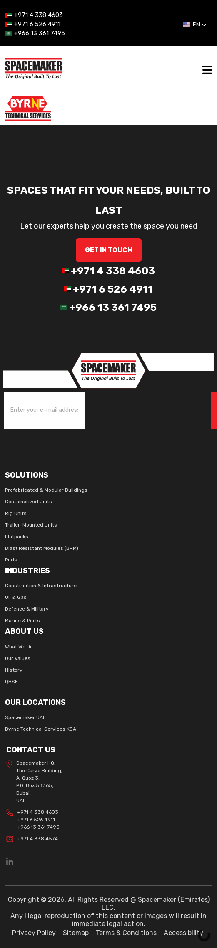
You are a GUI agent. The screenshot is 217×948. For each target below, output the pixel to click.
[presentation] (133, 408)
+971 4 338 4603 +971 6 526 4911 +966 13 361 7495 (33, 819)
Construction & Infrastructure (41, 585)
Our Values (17, 658)
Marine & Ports (22, 620)
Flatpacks (16, 536)
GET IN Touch (108, 250)
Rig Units (16, 513)
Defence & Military (27, 609)
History (13, 670)
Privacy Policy (34, 933)
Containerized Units (28, 502)
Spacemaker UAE (25, 717)
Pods (11, 560)
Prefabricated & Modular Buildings (46, 490)
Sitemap (76, 933)
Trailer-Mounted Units (31, 525)
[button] (195, 24)
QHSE (11, 682)
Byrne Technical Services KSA (40, 729)
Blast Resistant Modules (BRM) (41, 548)
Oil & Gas (16, 597)
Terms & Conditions (126, 933)
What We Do (19, 647)
